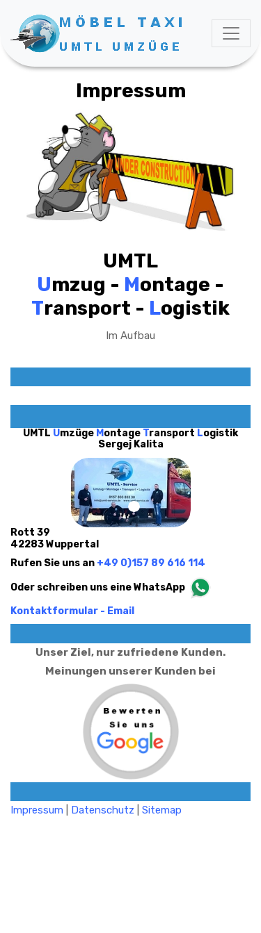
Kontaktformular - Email (72, 611)
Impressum (36, 810)
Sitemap (162, 810)
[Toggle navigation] (231, 33)
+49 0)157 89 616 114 (151, 563)
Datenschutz (102, 810)
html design (227, 864)
